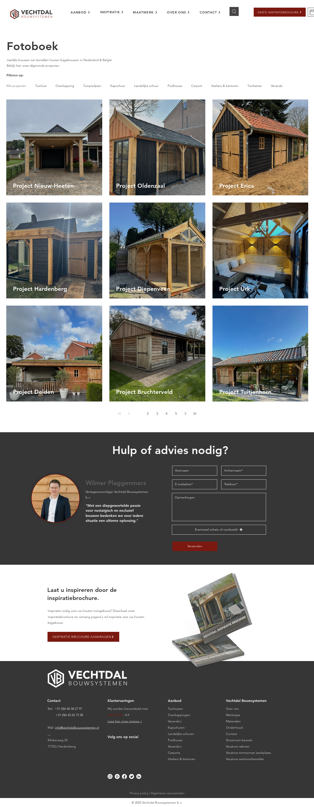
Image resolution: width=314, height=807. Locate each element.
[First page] (119, 414)
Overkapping (65, 86)
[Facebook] (124, 776)
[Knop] (234, 11)
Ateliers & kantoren (224, 86)
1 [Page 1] (138, 413)
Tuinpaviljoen (92, 86)
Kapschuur (117, 86)
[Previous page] (129, 414)
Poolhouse (175, 86)
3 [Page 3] (157, 413)
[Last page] (195, 414)
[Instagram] (110, 776)
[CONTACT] (210, 12)
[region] (84, 15)
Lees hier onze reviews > (125, 721)
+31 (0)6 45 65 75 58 (69, 715)
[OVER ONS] (179, 12)
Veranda (276, 86)
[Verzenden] (194, 546)
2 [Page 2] (148, 413)
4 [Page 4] (166, 413)
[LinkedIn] (138, 776)
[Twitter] (131, 776)
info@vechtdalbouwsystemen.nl (77, 727)
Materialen (233, 721)
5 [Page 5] (176, 413)
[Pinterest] (117, 776)
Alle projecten (16, 86)
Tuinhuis (41, 86)
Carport (196, 86)
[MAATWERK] (145, 12)
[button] (280, 12)
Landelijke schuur (146, 86)
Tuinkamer (254, 86)
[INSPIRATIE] (112, 12)
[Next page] (185, 414)
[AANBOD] (81, 12)
